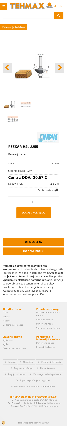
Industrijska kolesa (45, 347)
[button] (59, 68)
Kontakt (6, 316)
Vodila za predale (44, 319)
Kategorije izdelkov (13, 27)
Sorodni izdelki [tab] (33, 251)
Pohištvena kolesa (45, 342)
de (61, 6)
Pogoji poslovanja (17, 374)
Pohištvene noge (44, 323)
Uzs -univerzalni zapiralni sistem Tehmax (34, 386)
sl (55, 6)
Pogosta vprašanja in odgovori (35, 380)
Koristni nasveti (47, 368)
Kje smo (7, 320)
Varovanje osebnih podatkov (47, 374)
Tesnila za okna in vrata (14, 348)
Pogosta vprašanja (23, 368)
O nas (5, 312)
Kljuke (6, 344)
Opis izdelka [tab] (33, 242)
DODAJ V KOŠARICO (33, 212)
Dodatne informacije (13, 324)
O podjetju (28, 361)
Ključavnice (8, 340)
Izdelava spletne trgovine (29, 422)
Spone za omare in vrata (48, 328)
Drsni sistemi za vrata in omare (48, 314)
